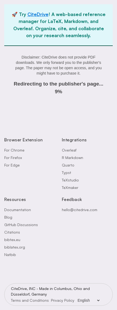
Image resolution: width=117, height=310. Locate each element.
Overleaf (69, 150)
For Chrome (14, 150)
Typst (66, 172)
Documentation (17, 209)
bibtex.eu (12, 239)
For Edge (12, 165)
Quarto (68, 165)
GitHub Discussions (21, 224)
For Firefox (13, 157)
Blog (8, 217)
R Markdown (72, 157)
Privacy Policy (62, 300)
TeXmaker (70, 187)
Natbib (10, 254)
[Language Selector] (88, 300)
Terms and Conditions (30, 300)
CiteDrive (38, 14)
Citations (12, 232)
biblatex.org (14, 247)
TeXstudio (70, 180)
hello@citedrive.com (79, 209)
